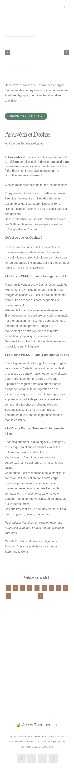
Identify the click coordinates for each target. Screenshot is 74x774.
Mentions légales (50, 741)
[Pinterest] (58, 588)
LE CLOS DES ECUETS (34, 736)
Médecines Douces (24, 741)
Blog (11, 741)
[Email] (40, 596)
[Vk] (66, 588)
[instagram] (31, 758)
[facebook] (21, 758)
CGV (61, 741)
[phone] (53, 758)
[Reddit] (22, 588)
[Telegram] (44, 588)
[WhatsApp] (37, 588)
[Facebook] (8, 588)
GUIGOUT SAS (46, 747)
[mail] (42, 758)
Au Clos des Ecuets (17, 143)
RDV (37, 741)
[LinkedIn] (29, 588)
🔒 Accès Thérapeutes (37, 725)
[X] (15, 588)
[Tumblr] (51, 588)
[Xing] (8, 596)
